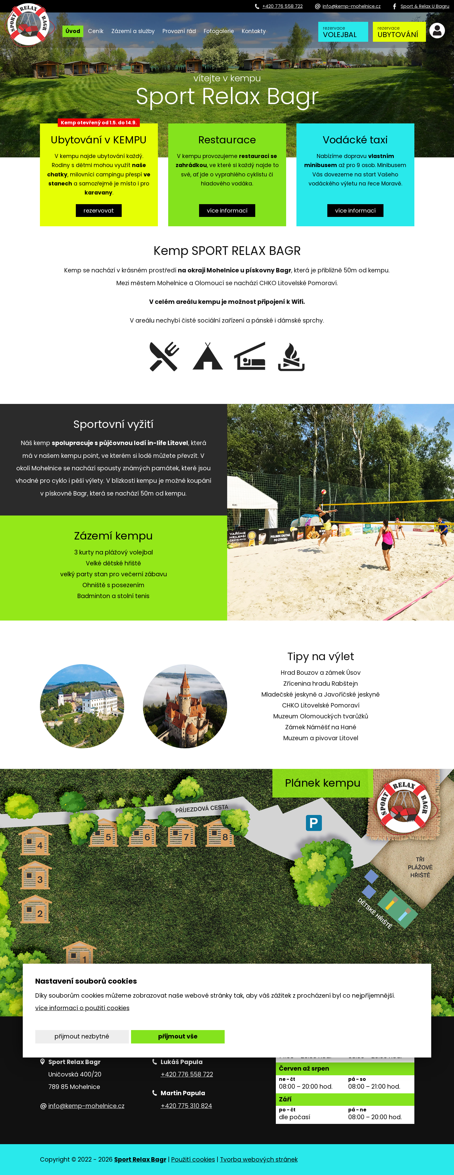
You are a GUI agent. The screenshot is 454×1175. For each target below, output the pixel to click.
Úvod (73, 31)
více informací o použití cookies (82, 1008)
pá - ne (357, 1110)
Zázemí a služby (133, 31)
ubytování (398, 32)
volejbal (341, 32)
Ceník (96, 31)
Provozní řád (179, 31)
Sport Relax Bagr (140, 1159)
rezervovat (99, 210)
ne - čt (287, 1079)
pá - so (357, 1079)
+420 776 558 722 (187, 1074)
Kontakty (254, 31)
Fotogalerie (219, 31)
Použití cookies (193, 1159)
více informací (227, 210)
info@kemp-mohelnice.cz (86, 1106)
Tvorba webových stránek (259, 1159)
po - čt (287, 1110)
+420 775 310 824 (186, 1106)
